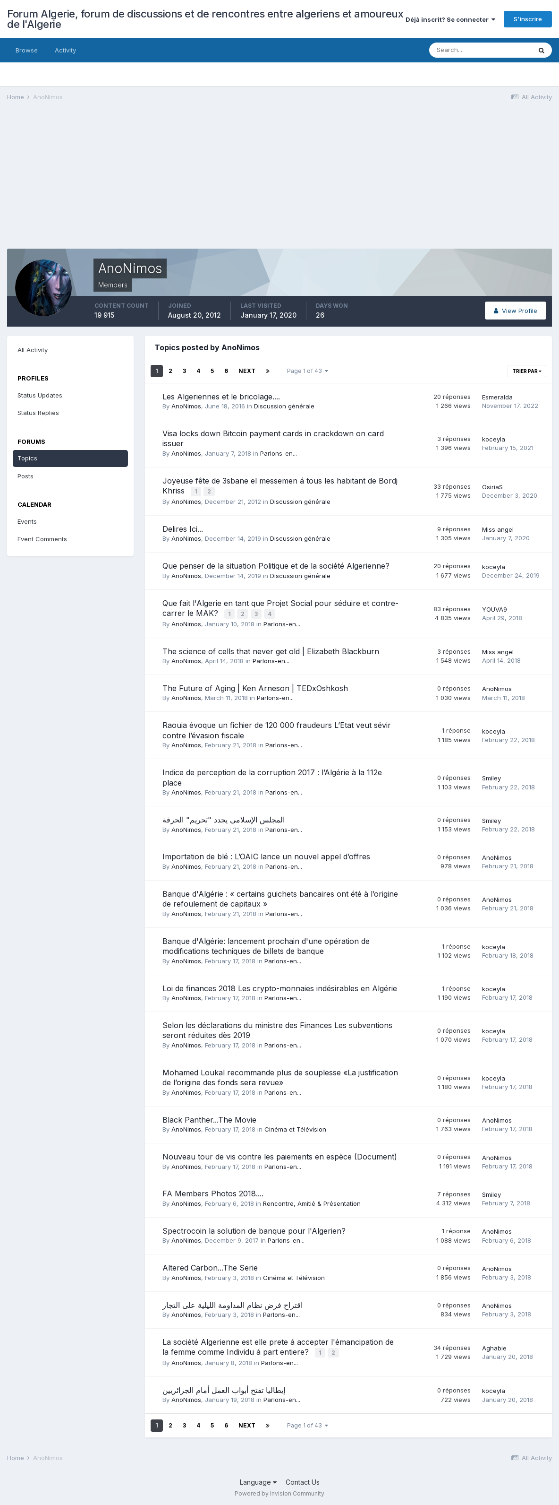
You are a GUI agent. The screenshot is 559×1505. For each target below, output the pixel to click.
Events (27, 521)
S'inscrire (528, 19)
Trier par (527, 371)
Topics (27, 458)
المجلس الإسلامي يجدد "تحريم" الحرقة (223, 818)
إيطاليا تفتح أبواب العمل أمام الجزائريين (223, 1388)
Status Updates (39, 395)
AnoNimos (186, 406)
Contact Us (303, 1480)
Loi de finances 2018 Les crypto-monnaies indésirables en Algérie (279, 986)
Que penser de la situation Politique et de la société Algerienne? (276, 565)
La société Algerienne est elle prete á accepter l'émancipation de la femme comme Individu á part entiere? (278, 1346)
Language (258, 1480)
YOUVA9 (494, 608)
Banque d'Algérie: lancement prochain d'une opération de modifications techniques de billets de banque (266, 944)
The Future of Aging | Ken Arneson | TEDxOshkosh (255, 687)
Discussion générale (284, 406)
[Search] (480, 50)
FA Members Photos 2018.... (212, 1192)
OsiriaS (492, 486)
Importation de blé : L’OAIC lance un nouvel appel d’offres (266, 855)
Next (246, 370)
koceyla (493, 439)
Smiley (491, 776)
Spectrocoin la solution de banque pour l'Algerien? (254, 1229)
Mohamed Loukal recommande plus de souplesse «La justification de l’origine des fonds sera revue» (280, 1076)
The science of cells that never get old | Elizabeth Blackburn (270, 649)
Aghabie (494, 1346)
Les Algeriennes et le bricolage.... (221, 396)
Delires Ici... (182, 528)
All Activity (32, 350)
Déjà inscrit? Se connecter (450, 19)
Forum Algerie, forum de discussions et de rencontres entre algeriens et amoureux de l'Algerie (205, 19)
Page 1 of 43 (307, 370)
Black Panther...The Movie (209, 1118)
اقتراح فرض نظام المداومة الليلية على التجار (232, 1303)
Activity (65, 50)
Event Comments (42, 539)
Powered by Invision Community (279, 1491)
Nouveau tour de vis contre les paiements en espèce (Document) (279, 1155)
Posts (25, 476)
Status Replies (38, 412)
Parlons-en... (278, 453)
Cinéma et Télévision (295, 1128)
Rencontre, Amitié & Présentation (312, 1202)
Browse (27, 50)
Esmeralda (497, 397)
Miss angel (498, 529)
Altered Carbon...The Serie (210, 1266)
